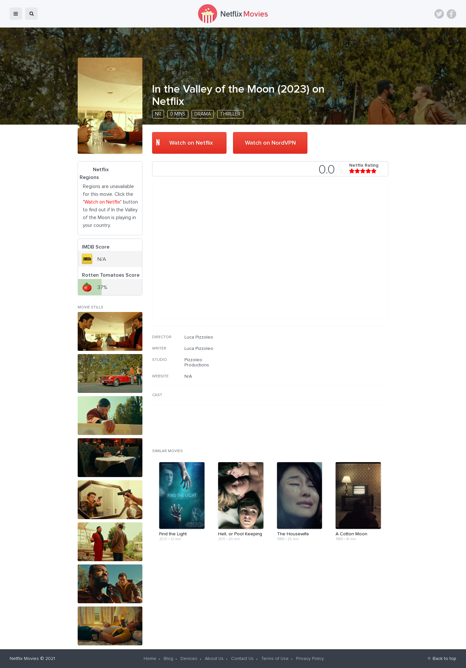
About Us (214, 658)
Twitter (439, 14)
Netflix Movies (24, 658)
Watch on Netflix (191, 143)
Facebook (451, 14)
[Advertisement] (339, 376)
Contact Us (242, 658)
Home (150, 658)
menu (16, 13)
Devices (189, 658)
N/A (188, 376)
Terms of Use (275, 658)
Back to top (444, 658)
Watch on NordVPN (270, 143)
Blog (168, 658)
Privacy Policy (310, 658)
